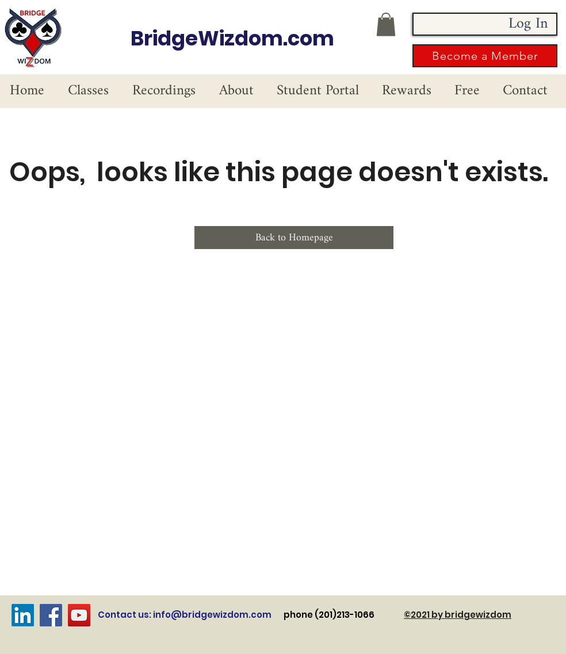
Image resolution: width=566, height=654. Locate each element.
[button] (386, 24)
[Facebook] (51, 615)
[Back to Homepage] (293, 237)
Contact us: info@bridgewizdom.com (184, 615)
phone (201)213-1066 (344, 615)
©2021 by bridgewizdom (457, 615)
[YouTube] (79, 615)
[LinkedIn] (23, 615)
